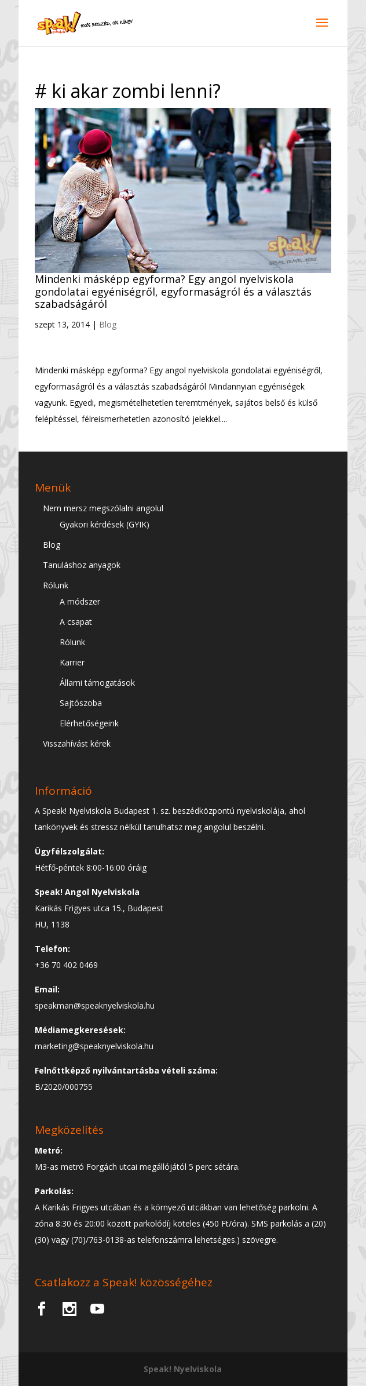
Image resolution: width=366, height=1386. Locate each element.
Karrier (72, 662)
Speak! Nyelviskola (183, 1368)
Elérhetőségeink (89, 723)
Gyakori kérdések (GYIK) (104, 524)
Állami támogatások (97, 682)
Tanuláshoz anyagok (81, 564)
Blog (107, 324)
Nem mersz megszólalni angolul (103, 508)
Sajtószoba (81, 702)
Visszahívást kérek (77, 743)
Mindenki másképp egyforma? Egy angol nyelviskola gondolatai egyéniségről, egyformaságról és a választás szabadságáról (173, 291)
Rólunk (55, 585)
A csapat (76, 621)
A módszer (80, 601)
